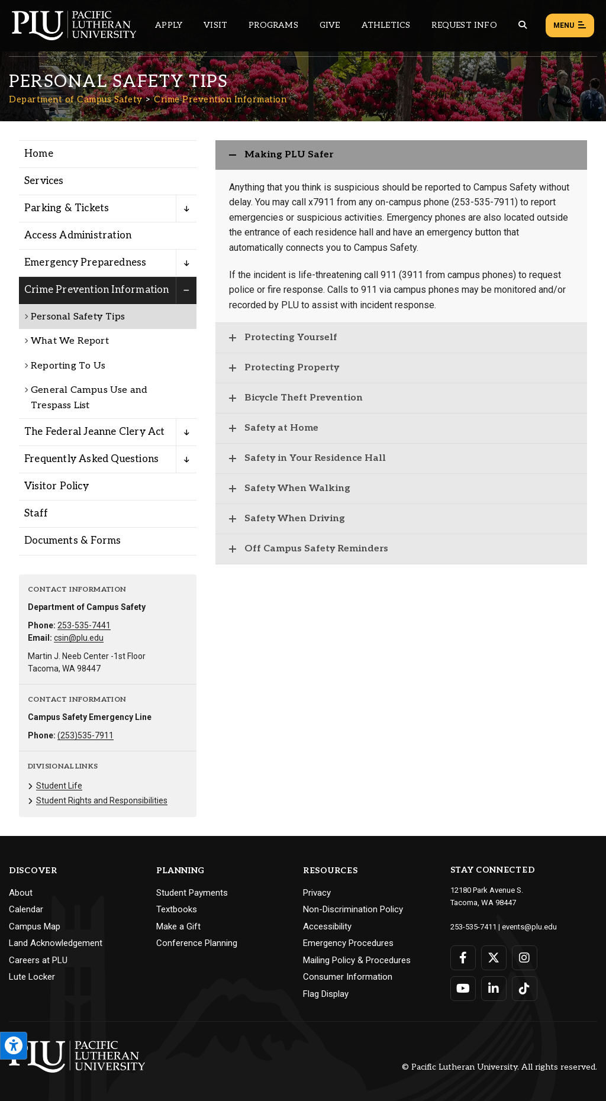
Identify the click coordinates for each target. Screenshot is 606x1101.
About (21, 892)
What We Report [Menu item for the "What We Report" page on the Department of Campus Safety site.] (70, 341)
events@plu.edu (529, 926)
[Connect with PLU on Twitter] (494, 957)
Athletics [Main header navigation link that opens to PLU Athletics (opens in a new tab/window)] (386, 25)
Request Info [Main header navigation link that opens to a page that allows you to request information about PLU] (464, 25)
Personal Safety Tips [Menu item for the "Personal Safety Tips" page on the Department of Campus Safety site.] (78, 316)
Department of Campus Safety (76, 99)
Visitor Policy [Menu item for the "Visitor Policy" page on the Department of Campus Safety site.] (56, 486)
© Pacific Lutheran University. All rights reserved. (499, 1067)
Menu (569, 26)
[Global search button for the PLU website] (522, 25)
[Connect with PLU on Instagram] (524, 957)
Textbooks (176, 909)
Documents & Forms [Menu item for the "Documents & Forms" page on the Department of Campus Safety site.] (72, 541)
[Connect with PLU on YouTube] (463, 988)
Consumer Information (347, 976)
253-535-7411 (473, 926)
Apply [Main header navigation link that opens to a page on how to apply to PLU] (168, 25)
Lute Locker (32, 976)
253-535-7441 (84, 625)
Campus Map (34, 926)
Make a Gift (178, 926)
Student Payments (192, 892)
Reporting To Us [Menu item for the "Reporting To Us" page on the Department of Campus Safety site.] (68, 366)
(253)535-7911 (85, 735)
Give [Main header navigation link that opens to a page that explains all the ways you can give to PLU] (330, 25)
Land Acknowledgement (55, 943)
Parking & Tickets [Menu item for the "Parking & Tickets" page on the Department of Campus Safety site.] (66, 208)
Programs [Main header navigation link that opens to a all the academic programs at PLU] (273, 25)
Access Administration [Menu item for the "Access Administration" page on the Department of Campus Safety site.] (77, 235)
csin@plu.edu (79, 637)
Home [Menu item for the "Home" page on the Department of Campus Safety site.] (38, 154)
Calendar (26, 909)
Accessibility (327, 926)
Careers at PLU (38, 960)
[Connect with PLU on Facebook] (463, 957)
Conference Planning (196, 943)
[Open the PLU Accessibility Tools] (13, 1046)
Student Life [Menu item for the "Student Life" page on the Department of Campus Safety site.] (59, 785)
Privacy (317, 892)
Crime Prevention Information (220, 99)
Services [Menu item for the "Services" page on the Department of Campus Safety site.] (44, 181)
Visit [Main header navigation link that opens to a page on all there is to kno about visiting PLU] (215, 25)
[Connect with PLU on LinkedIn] (494, 988)
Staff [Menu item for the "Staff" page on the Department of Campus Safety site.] (36, 513)
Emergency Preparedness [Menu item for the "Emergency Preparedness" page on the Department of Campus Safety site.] (85, 263)
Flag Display (326, 994)
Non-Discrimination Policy (353, 909)
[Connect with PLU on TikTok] (524, 988)
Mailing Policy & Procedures (357, 960)
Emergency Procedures (348, 943)
